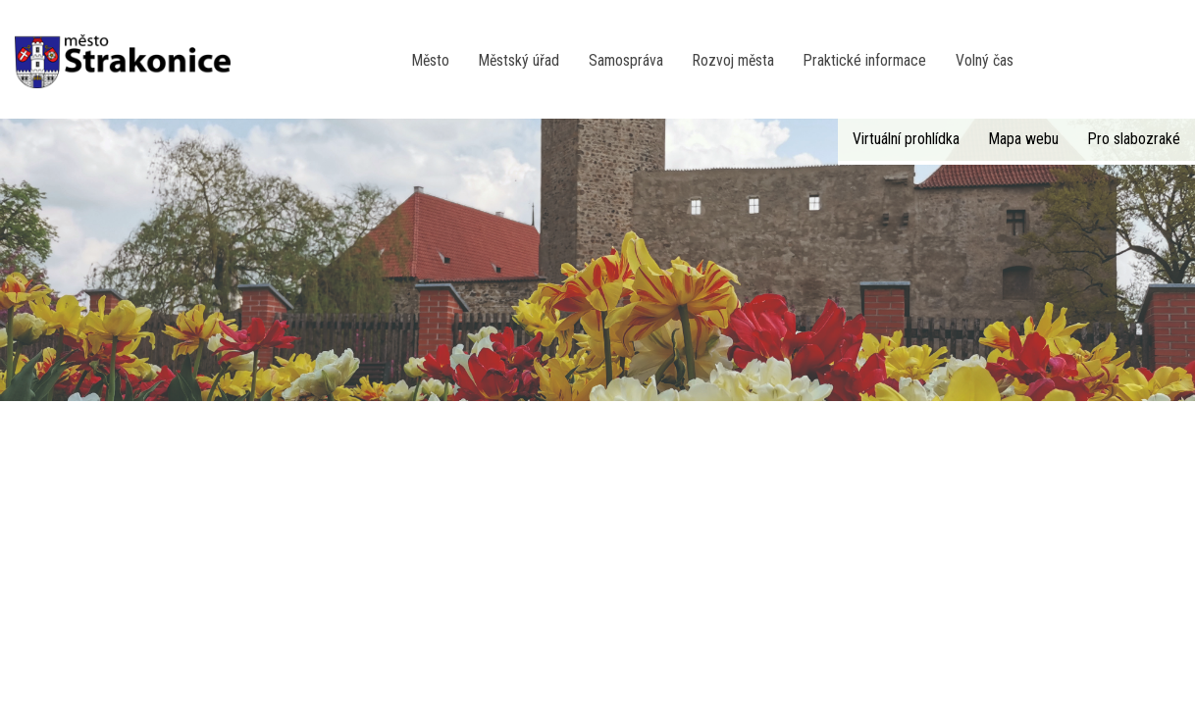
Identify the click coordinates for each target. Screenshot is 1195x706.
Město (430, 60)
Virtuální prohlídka (906, 138)
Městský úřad (519, 60)
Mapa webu (1024, 138)
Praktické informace (865, 60)
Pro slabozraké (1134, 138)
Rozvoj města (733, 60)
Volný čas (984, 60)
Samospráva (626, 60)
